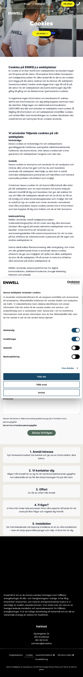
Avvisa (41, 392)
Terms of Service (70, 667)
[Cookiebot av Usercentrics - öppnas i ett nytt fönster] (67, 282)
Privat (27, 4)
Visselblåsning (41, 659)
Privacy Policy (54, 667)
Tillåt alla (41, 376)
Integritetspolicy (16, 655)
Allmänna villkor (66, 655)
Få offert (67, 4)
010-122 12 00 (41, 640)
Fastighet (40, 4)
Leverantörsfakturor (45, 655)
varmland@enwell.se (41, 643)
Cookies (29, 655)
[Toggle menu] (71, 13)
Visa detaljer (67, 368)
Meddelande (8, 399)
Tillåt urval (41, 384)
